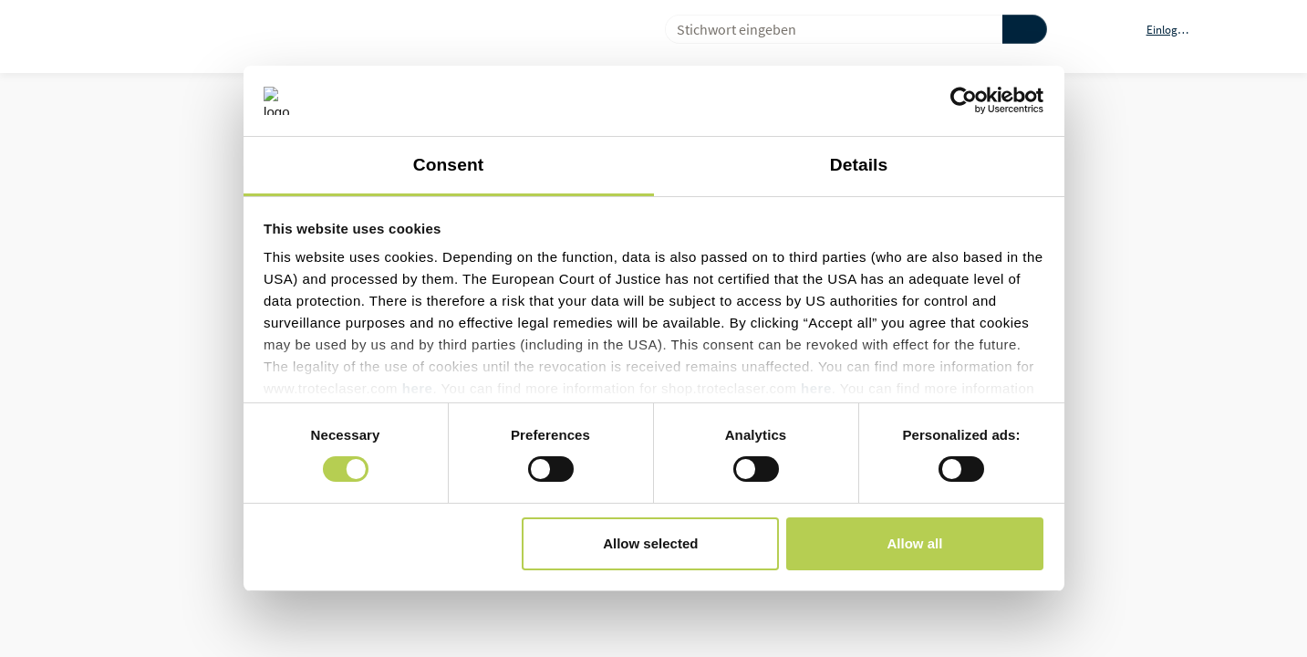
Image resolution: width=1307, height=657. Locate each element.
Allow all (915, 543)
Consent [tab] (448, 164)
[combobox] (826, 29)
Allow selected (650, 543)
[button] (1179, 29)
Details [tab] (859, 164)
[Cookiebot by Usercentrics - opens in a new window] (963, 100)
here (417, 388)
